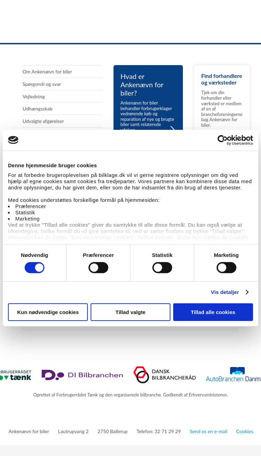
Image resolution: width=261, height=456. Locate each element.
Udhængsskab (37, 108)
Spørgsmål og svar (42, 84)
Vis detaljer (225, 292)
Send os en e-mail (208, 431)
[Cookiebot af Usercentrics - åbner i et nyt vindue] (222, 140)
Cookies (244, 431)
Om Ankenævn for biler (47, 71)
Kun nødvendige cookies (48, 312)
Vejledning (34, 96)
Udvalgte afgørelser (43, 121)
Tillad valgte (130, 312)
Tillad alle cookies (213, 312)
